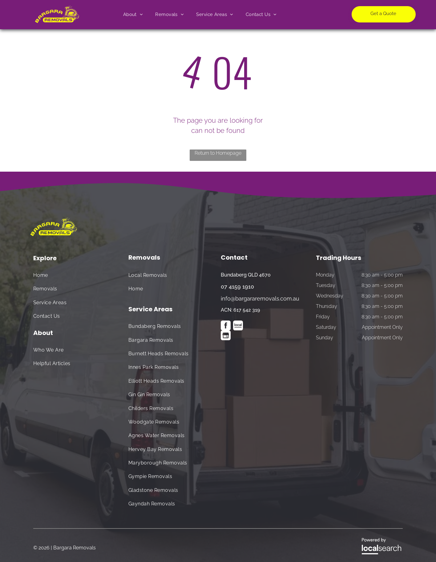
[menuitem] (133, 14)
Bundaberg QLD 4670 (246, 275)
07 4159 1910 (237, 286)
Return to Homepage (218, 153)
